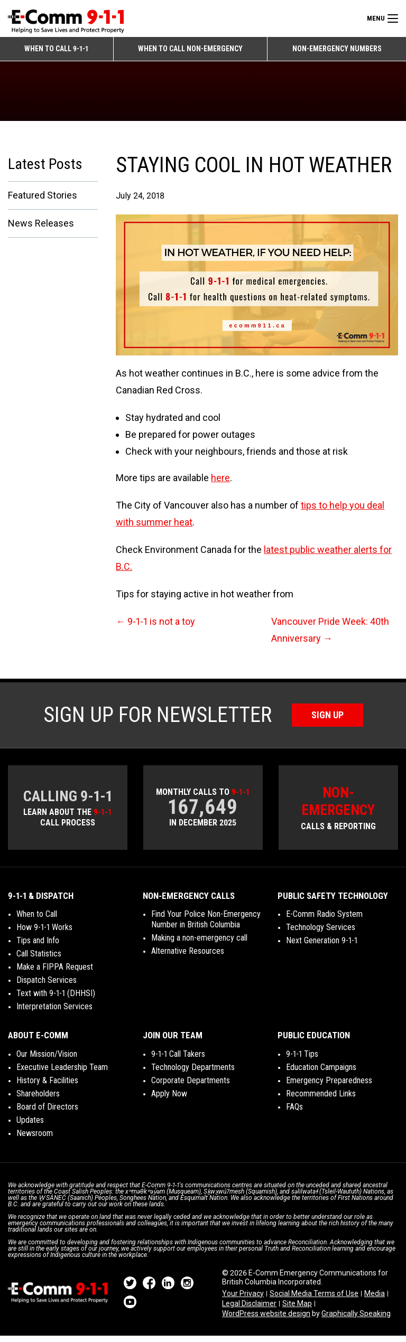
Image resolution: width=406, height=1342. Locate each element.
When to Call (36, 920)
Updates (30, 1126)
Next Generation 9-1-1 (321, 947)
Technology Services (320, 933)
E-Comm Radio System (324, 920)
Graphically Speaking (356, 1320)
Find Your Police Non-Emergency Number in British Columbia (206, 925)
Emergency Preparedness (329, 1087)
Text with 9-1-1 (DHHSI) (55, 999)
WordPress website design (266, 1320)
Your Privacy (243, 1299)
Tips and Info (37, 947)
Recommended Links (321, 1100)
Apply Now (169, 1100)
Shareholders (38, 1100)
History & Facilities (47, 1087)
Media (374, 1299)
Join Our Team (172, 1041)
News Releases (41, 229)
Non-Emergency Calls (189, 902)
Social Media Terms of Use (314, 1299)
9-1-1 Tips (302, 1060)
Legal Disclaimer (249, 1310)
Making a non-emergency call (199, 944)
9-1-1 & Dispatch (40, 902)
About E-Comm (38, 1041)
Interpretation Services (54, 1013)
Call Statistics (38, 960)
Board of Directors (47, 1113)
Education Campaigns (321, 1073)
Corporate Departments (190, 1087)
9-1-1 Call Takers (178, 1060)
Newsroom (34, 1139)
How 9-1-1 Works (44, 933)
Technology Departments (193, 1073)
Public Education (314, 1041)
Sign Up (327, 720)
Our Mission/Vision (46, 1060)
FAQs (294, 1113)
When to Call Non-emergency (190, 48)
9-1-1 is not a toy (155, 627)
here (220, 483)
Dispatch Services (46, 986)
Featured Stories (42, 201)
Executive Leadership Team (62, 1073)
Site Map (297, 1310)
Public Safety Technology (333, 902)
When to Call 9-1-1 (56, 48)
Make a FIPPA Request (54, 973)
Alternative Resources (187, 957)
